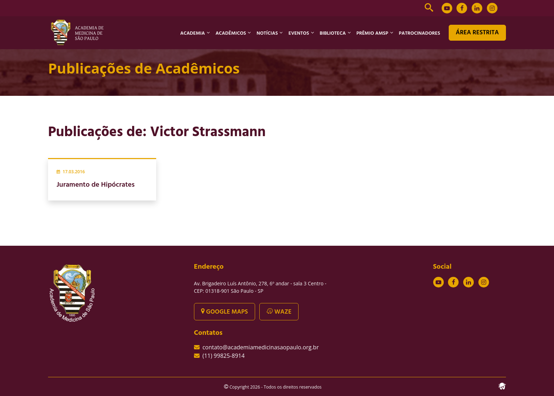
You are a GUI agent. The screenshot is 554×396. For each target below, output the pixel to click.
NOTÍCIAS (267, 33)
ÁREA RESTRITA (477, 33)
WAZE (278, 312)
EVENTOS (298, 33)
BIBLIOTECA (333, 33)
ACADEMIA (192, 33)
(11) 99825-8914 (223, 356)
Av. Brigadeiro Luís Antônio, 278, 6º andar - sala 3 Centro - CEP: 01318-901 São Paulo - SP (260, 287)
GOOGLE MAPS (224, 312)
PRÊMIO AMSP (372, 33)
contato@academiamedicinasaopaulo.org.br (260, 347)
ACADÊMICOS (231, 33)
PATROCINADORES (419, 33)
